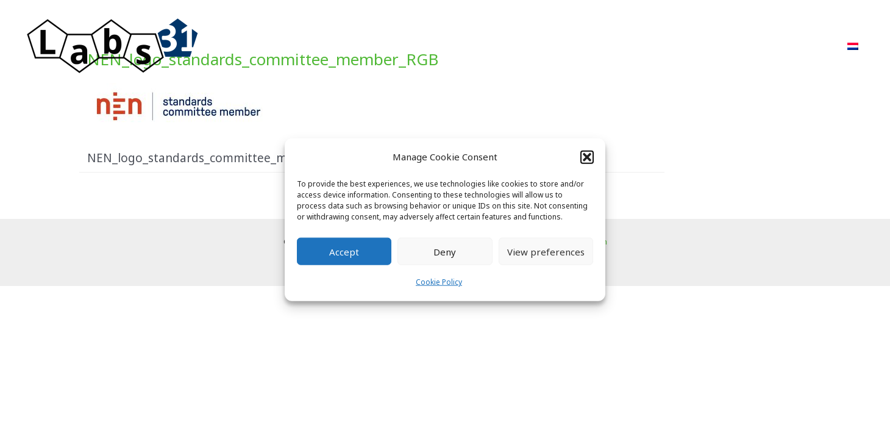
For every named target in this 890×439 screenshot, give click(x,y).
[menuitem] (853, 46)
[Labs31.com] (112, 45)
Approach (526, 46)
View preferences (546, 252)
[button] (587, 157)
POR (644, 46)
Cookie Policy (439, 282)
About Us (698, 46)
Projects (592, 46)
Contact (806, 46)
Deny (444, 252)
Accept (344, 252)
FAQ (753, 46)
